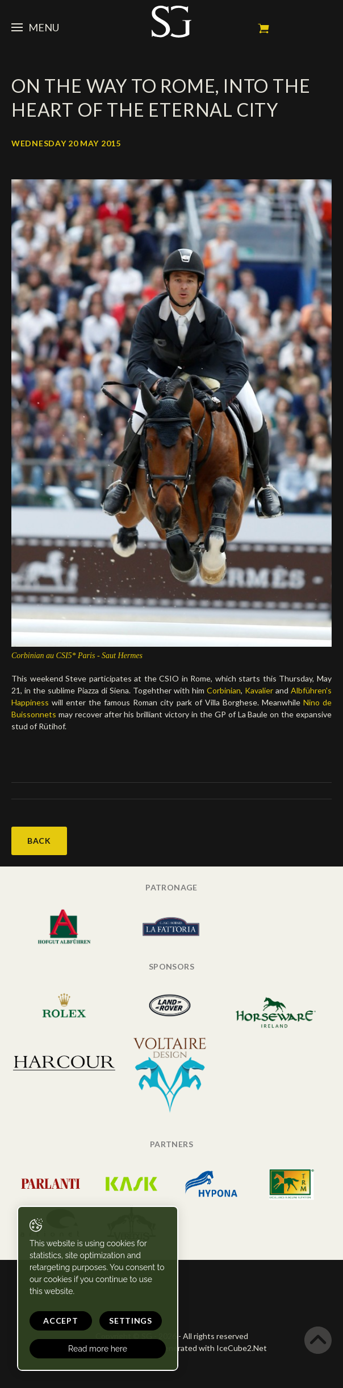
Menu (35, 27)
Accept (60, 1320)
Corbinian (224, 690)
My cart (263, 28)
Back (39, 840)
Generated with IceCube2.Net (212, 1348)
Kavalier (260, 690)
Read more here (97, 1348)
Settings (130, 1320)
